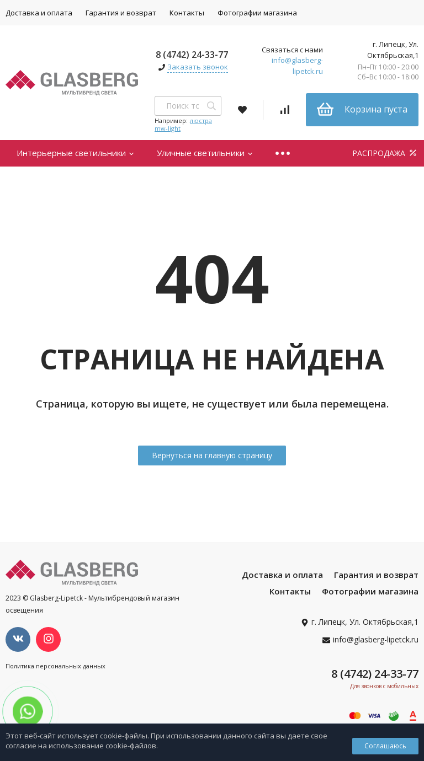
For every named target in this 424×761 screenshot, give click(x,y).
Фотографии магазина (257, 13)
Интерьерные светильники (76, 152)
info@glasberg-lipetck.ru (297, 65)
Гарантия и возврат (121, 13)
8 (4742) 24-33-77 (192, 55)
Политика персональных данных (55, 666)
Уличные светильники (205, 152)
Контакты (186, 13)
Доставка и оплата (282, 574)
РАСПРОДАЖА (385, 153)
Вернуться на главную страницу (212, 455)
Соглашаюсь (385, 746)
